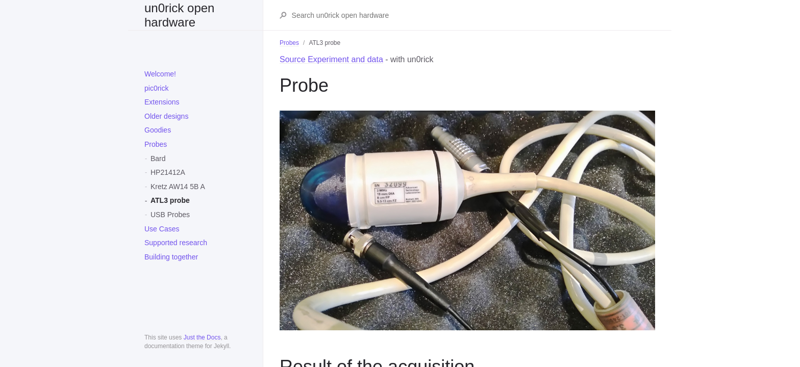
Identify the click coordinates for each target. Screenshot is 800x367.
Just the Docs (202, 337)
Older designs (166, 116)
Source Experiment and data (331, 59)
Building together (171, 257)
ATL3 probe (170, 200)
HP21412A (168, 172)
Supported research (175, 243)
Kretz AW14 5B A (178, 186)
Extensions (161, 102)
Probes (155, 144)
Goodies (157, 130)
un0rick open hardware (179, 15)
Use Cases (161, 229)
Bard (158, 158)
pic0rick (156, 88)
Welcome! (160, 74)
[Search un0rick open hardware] (473, 15)
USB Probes (170, 215)
